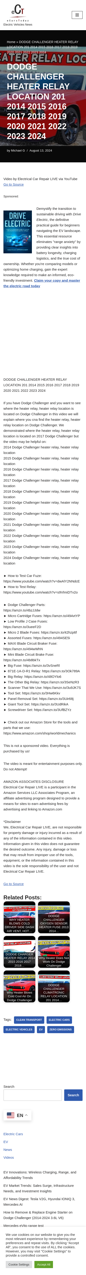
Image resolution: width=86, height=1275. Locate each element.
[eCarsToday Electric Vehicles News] (17, 15)
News (7, 1150)
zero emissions (61, 1029)
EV (5, 1142)
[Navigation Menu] (77, 15)
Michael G (18, 150)
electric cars (59, 1019)
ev (41, 1029)
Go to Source (13, 184)
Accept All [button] (43, 1264)
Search (8, 1086)
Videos (8, 1157)
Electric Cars (13, 1134)
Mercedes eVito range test (23, 1226)
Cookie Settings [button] (18, 1264)
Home (11, 42)
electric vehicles (19, 1029)
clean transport (29, 1019)
